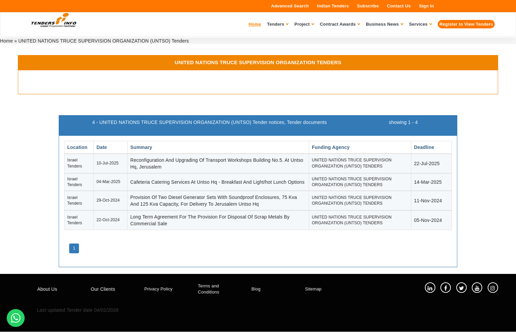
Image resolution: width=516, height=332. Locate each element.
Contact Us (399, 5)
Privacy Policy (158, 289)
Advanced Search (290, 5)
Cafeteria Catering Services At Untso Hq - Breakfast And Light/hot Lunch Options (217, 182)
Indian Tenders (333, 5)
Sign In (426, 5)
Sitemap (313, 289)
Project (304, 24)
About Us (47, 289)
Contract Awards (340, 24)
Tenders (277, 24)
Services (420, 24)
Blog (256, 289)
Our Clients (103, 289)
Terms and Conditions (208, 289)
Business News (384, 24)
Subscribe (368, 5)
